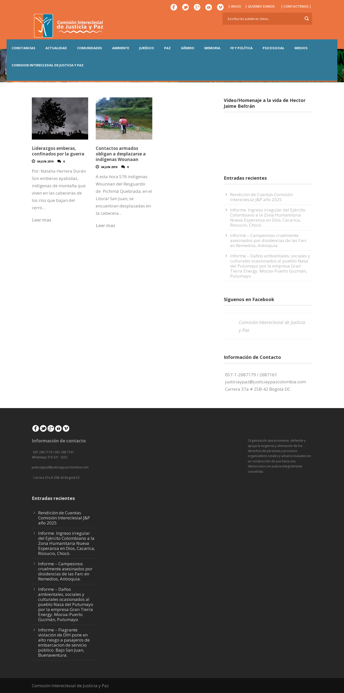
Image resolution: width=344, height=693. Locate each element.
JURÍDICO (146, 48)
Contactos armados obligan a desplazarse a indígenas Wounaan (121, 153)
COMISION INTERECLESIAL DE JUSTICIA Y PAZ (48, 65)
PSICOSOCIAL (273, 48)
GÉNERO (187, 48)
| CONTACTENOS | (296, 6)
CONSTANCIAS (23, 48)
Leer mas (41, 220)
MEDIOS (301, 48)
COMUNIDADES (89, 48)
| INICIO (234, 6)
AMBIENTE (120, 48)
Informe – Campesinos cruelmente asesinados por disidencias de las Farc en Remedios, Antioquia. (268, 240)
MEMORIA (212, 48)
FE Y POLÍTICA (241, 48)
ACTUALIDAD (56, 48)
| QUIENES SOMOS (260, 6)
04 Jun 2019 (45, 161)
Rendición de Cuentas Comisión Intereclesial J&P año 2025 (261, 197)
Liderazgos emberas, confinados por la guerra (58, 151)
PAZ (167, 48)
